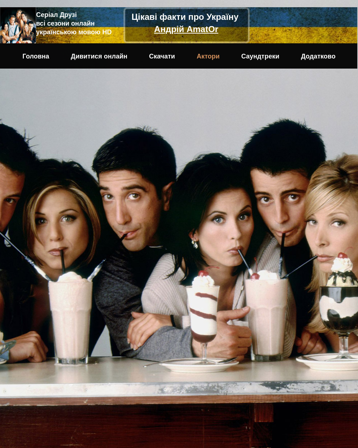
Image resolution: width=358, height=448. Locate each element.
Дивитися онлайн (99, 56)
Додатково (318, 56)
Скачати (162, 56)
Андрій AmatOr (186, 29)
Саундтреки (260, 56)
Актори (208, 56)
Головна (35, 56)
